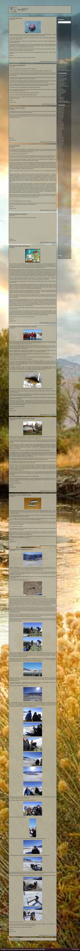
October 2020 (60, 108)
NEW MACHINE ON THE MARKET (18, 214)
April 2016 (60, 134)
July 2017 (60, 120)
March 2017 (60, 121)
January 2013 (60, 185)
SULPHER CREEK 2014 (16, 18)
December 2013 (61, 171)
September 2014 (61, 159)
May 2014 (60, 164)
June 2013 (60, 179)
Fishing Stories (53, 61)
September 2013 (61, 175)
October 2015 (60, 142)
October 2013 (60, 174)
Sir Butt (59, 96)
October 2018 (60, 116)
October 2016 (60, 126)
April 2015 (60, 150)
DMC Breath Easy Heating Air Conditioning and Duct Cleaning (64, 221)
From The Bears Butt (62, 83)
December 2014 (61, 155)
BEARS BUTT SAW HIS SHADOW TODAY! (20, 495)
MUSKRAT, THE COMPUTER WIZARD (19, 246)
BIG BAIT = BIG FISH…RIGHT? (18, 108)
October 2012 (60, 189)
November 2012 (61, 188)
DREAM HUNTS (61, 80)
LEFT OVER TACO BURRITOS (17, 65)
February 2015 (61, 153)
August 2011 (60, 208)
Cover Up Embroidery (62, 219)
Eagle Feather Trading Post (63, 223)
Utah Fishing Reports (62, 247)
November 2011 (61, 204)
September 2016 (61, 128)
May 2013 (60, 180)
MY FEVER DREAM (15, 146)
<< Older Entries (15, 939)
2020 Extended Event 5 (62, 67)
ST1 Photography (61, 244)
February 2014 (61, 168)
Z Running (60, 252)
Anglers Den (60, 218)
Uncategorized (61, 98)
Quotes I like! (60, 93)
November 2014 (61, 157)
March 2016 (60, 136)
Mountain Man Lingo (62, 90)
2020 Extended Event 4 (62, 69)
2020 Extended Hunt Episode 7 (64, 65)
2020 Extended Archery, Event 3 (64, 70)
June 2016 (60, 132)
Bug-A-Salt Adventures (62, 78)
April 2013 (60, 181)
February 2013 (61, 184)
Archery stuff (60, 76)
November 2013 (61, 172)
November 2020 (61, 107)
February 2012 (61, 200)
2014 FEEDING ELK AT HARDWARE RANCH (21, 549)
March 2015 (60, 151)
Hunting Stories (61, 84)
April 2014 (60, 166)
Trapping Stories (61, 97)
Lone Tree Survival (61, 228)
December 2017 (61, 117)
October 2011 (60, 205)
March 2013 (60, 183)
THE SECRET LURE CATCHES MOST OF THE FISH (23, 326)
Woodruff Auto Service (62, 251)
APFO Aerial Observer (62, 75)
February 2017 (61, 123)
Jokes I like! (60, 88)
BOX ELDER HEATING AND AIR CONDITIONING (22, 418)
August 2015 (60, 145)
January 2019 (60, 113)
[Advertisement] (38, 3)
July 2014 (60, 162)
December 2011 (61, 202)
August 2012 (60, 192)
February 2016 (61, 137)
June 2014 (60, 163)
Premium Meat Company (63, 233)
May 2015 (60, 149)
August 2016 (60, 129)
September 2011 (61, 206)
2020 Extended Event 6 (62, 66)
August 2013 (60, 176)
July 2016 (60, 130)
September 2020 (61, 109)
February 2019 (61, 112)
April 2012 (60, 197)
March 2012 (60, 198)
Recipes (59, 94)
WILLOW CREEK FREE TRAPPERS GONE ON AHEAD (64, 102)
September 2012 (61, 191)
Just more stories (61, 89)
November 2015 (61, 141)
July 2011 (60, 209)
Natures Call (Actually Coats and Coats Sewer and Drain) (64, 232)
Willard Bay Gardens (62, 249)
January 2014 (60, 170)
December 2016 (61, 124)
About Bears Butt (61, 257)
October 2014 (60, 158)
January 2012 (60, 201)
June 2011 (60, 210)
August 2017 (60, 119)
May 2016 (60, 133)
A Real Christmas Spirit (62, 217)
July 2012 (60, 193)
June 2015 (60, 147)
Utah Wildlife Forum (62, 248)
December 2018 (61, 115)
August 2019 (60, 111)
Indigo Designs (61, 227)
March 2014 (60, 167)
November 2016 (61, 125)
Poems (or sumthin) (61, 92)
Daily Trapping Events (62, 79)
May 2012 (60, 196)
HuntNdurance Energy (62, 225)
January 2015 (60, 154)
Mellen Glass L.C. (61, 229)
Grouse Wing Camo (62, 224)
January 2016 (60, 138)
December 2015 (61, 140)
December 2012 (61, 187)
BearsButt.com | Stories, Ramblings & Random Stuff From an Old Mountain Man (23, 949)
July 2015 (60, 146)
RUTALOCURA (61, 234)
